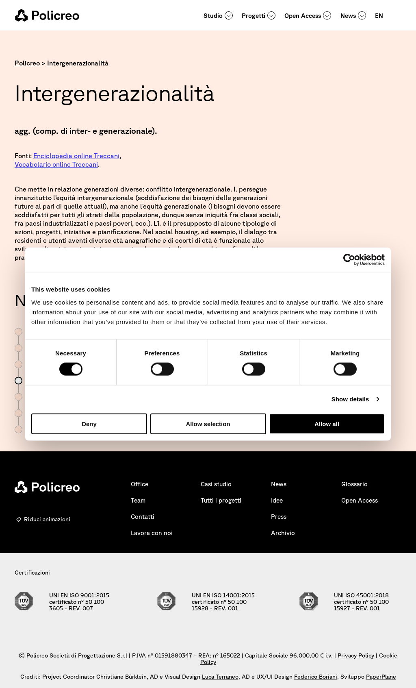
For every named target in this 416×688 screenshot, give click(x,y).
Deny (89, 423)
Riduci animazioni (47, 519)
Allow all (326, 423)
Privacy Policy (356, 655)
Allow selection (208, 423)
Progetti (253, 15)
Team (138, 500)
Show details (350, 399)
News (348, 15)
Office (139, 484)
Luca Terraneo (220, 676)
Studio (213, 15)
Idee (277, 500)
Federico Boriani (315, 676)
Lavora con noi (152, 532)
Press (278, 516)
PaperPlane (381, 676)
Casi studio (216, 484)
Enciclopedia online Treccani (76, 155)
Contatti (142, 516)
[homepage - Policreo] (47, 15)
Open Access (302, 15)
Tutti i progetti (221, 500)
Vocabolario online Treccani (56, 164)
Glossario (354, 484)
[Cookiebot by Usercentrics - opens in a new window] (349, 260)
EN (379, 15)
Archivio (283, 532)
